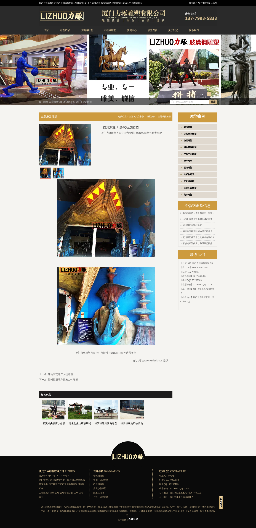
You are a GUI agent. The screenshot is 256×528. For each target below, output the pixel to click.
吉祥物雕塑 (189, 174)
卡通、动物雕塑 (100, 497)
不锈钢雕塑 (110, 30)
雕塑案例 (153, 30)
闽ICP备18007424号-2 (58, 475)
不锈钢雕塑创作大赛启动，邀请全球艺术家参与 (199, 213)
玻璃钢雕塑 (87, 30)
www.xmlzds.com (200, 266)
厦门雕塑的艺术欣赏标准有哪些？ (199, 236)
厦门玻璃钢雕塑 (67, 102)
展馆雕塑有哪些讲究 (192, 225)
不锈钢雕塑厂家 (92, 507)
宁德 (66, 493)
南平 (41, 497)
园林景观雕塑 (190, 147)
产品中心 (139, 116)
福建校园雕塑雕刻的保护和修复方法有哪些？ (199, 231)
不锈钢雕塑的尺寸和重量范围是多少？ (199, 242)
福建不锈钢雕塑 (121, 507)
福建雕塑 (53, 102)
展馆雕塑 (188, 167)
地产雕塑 (188, 161)
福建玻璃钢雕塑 (104, 511)
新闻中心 (132, 30)
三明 (76, 493)
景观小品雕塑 (99, 488)
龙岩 (81, 493)
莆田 (71, 493)
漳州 (52, 493)
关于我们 (173, 30)
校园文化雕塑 (190, 154)
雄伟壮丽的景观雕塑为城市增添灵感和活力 (199, 219)
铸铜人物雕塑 (76, 480)
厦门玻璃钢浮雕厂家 (59, 480)
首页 (46, 30)
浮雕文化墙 (98, 493)
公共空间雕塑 (190, 134)
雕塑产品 (65, 30)
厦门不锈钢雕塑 (84, 102)
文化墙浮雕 (189, 181)
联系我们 (194, 30)
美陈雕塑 (188, 194)
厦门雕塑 (43, 102)
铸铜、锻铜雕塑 (100, 480)
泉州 (57, 493)
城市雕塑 (188, 127)
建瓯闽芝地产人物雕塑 (60, 374)
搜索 (213, 101)
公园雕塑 (188, 140)
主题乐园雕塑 (190, 188)
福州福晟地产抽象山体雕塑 (63, 379)
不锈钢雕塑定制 (69, 484)
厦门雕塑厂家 (55, 484)
